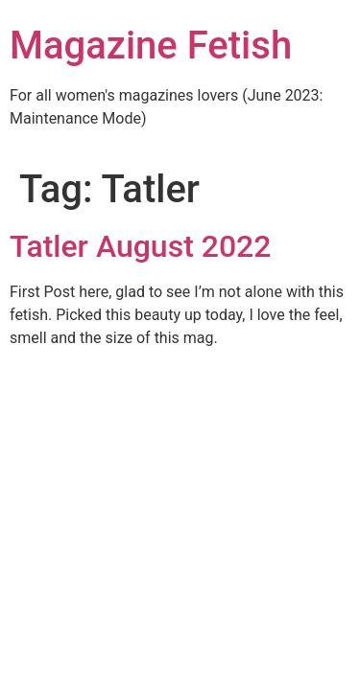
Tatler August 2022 (141, 246)
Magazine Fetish (151, 45)
